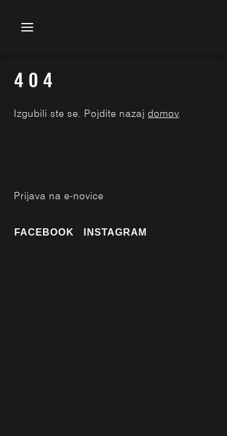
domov (163, 113)
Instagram (115, 232)
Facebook (44, 232)
